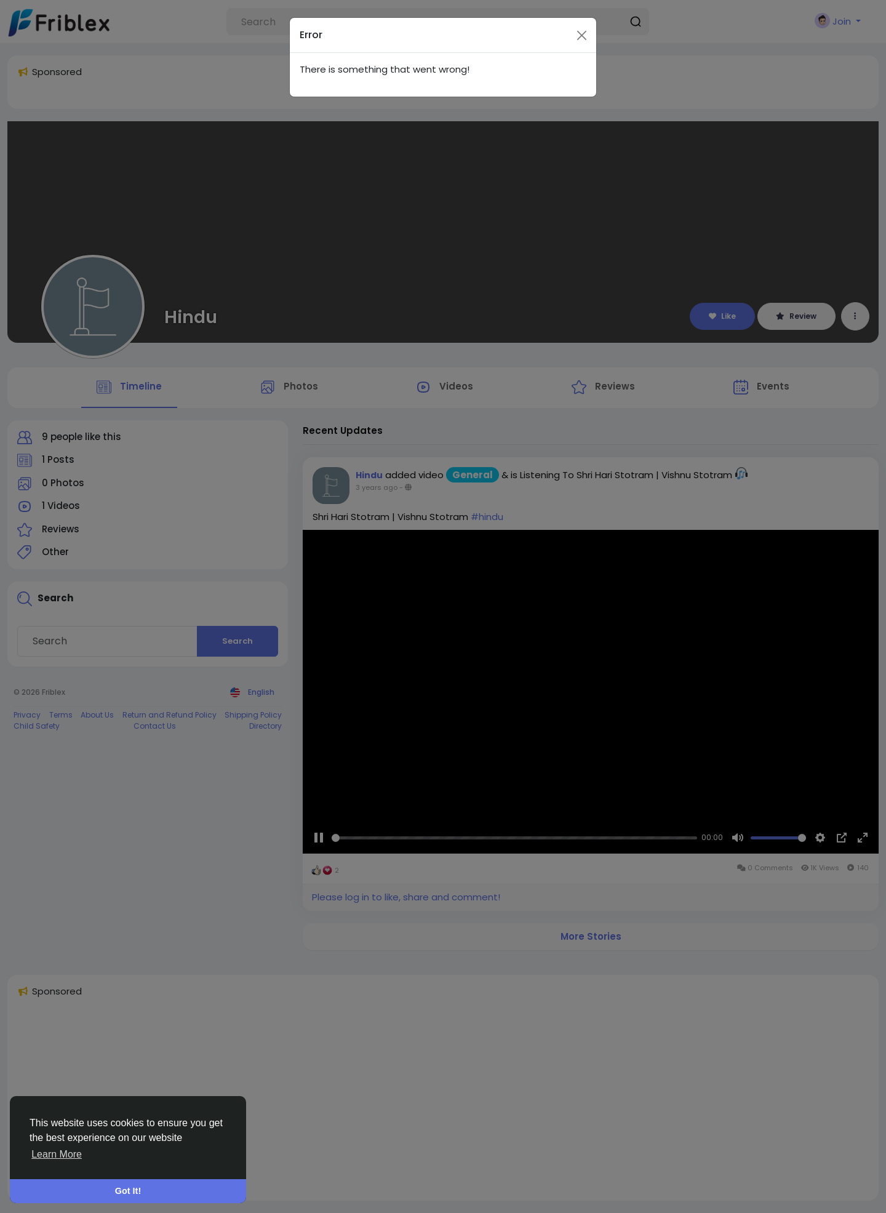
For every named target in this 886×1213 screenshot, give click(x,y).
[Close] (581, 9)
